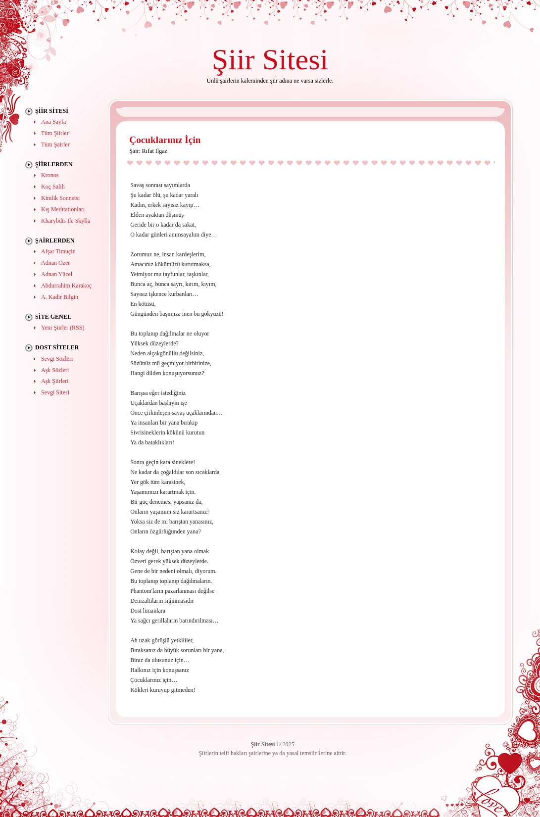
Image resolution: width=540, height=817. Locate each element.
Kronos (49, 175)
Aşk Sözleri (55, 370)
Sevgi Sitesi (55, 392)
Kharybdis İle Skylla (65, 220)
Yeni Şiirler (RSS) (62, 327)
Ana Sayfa (53, 121)
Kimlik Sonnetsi (60, 197)
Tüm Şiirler (55, 133)
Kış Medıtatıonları (63, 209)
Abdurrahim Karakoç (66, 285)
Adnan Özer (55, 262)
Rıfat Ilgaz (154, 150)
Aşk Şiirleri (55, 381)
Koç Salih (53, 186)
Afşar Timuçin (58, 251)
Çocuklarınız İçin (164, 140)
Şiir (233, 59)
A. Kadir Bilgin (59, 296)
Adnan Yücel (56, 274)
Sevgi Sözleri (57, 358)
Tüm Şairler (55, 144)
